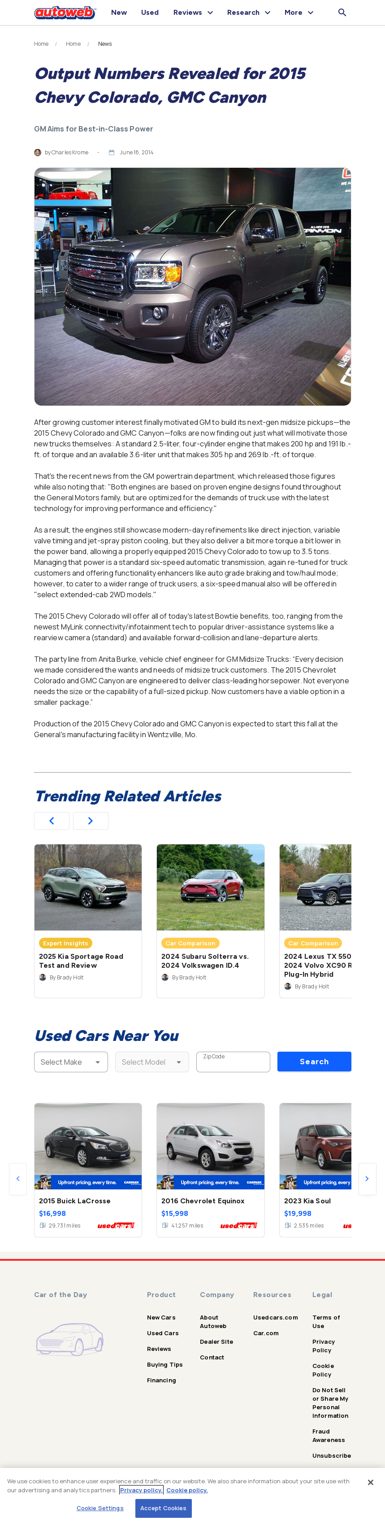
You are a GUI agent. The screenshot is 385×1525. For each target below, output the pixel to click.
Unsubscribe (331, 1455)
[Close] (371, 1482)
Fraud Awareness (328, 1435)
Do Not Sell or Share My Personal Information (330, 1403)
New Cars (161, 1317)
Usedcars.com (275, 1317)
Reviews (159, 1349)
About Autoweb (213, 1321)
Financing (161, 1380)
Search (314, 1061)
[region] (192, 1496)
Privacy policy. (141, 1490)
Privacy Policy (323, 1345)
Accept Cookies (163, 1508)
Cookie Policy (323, 1370)
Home (41, 44)
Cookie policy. (187, 1490)
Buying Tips (165, 1364)
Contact (212, 1357)
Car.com (266, 1333)
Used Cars (163, 1333)
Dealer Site (216, 1341)
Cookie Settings (100, 1508)
